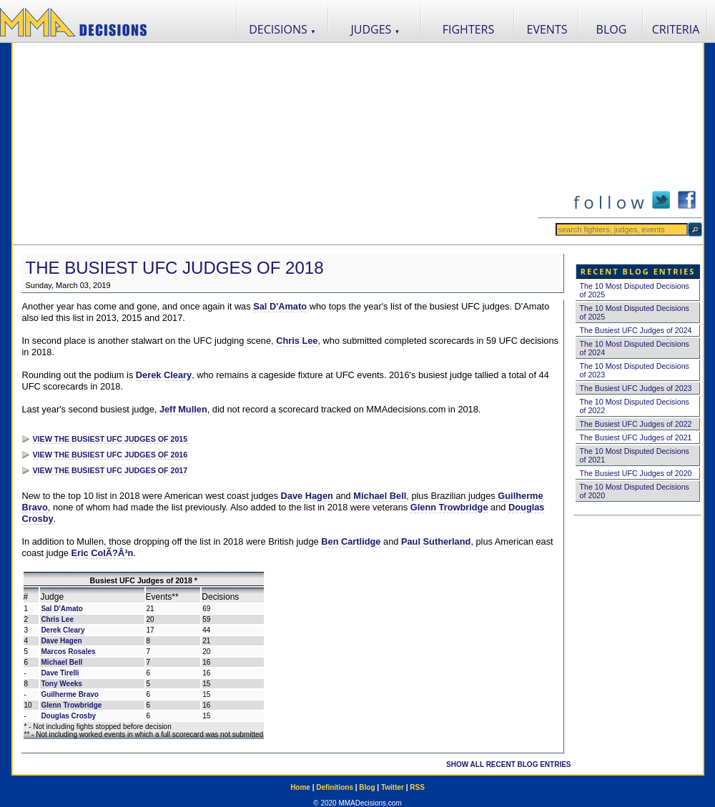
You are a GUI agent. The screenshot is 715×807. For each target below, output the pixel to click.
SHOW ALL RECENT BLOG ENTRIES (508, 764)
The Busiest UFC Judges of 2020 (636, 473)
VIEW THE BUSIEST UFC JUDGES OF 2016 (110, 454)
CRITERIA (676, 29)
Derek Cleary (164, 375)
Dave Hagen (307, 495)
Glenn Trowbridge (449, 507)
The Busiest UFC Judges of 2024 (636, 330)
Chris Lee (296, 340)
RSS (417, 787)
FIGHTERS (469, 29)
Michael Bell (379, 495)
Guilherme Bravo (70, 694)
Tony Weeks (61, 684)
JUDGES (375, 29)
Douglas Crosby (68, 716)
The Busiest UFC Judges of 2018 (175, 267)
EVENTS (547, 29)
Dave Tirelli (60, 673)
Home (300, 787)
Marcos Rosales (68, 651)
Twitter (392, 787)
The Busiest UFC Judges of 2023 (636, 388)
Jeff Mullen (183, 409)
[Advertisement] (275, 144)
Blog (367, 787)
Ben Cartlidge (350, 541)
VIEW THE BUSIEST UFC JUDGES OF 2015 (110, 439)
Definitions (334, 787)
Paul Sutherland (435, 541)
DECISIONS (282, 29)
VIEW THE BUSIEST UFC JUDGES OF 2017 (110, 470)
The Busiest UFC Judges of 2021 (636, 437)
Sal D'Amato (280, 306)
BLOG (611, 29)
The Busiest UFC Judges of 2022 (636, 424)
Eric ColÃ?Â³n (103, 553)
